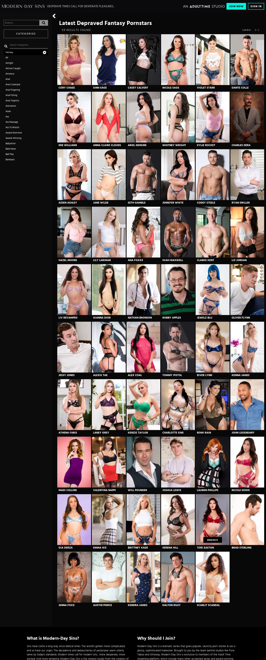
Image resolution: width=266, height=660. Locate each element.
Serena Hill (170, 547)
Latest (247, 30)
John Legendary (243, 432)
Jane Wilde (100, 202)
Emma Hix (100, 547)
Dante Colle (240, 87)
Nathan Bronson (140, 317)
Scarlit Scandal (208, 605)
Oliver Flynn (241, 317)
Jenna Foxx (67, 605)
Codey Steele (206, 202)
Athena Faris (68, 432)
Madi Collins (68, 490)
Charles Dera (241, 145)
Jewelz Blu (204, 317)
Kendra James (137, 605)
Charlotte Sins (173, 432)
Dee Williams (68, 145)
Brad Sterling (242, 547)
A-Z (257, 30)
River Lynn (204, 375)
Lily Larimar (102, 260)
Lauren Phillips (207, 490)
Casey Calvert (138, 87)
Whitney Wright (174, 145)
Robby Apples (171, 317)
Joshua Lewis (171, 490)
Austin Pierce (102, 605)
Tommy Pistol (172, 375)
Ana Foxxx (135, 260)
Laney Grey (101, 432)
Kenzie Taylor (138, 432)
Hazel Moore (68, 260)
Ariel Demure (137, 145)
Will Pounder (137, 490)
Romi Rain (204, 432)
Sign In (256, 6)
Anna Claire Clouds (107, 145)
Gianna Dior (102, 317)
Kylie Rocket (206, 145)
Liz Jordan (239, 260)
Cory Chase (67, 87)
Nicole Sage (170, 87)
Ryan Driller (241, 202)
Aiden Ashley (68, 202)
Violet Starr (206, 87)
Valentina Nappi (104, 490)
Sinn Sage (100, 87)
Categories (26, 33)
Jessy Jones (67, 375)
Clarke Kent (205, 260)
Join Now (236, 6)
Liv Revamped (68, 317)
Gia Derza (66, 547)
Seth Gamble (137, 202)
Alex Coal (135, 375)
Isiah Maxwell (172, 260)
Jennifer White (172, 202)
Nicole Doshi (241, 490)
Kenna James (241, 375)
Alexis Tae (100, 375)
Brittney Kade (138, 547)
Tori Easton (205, 547)
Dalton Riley (171, 605)
